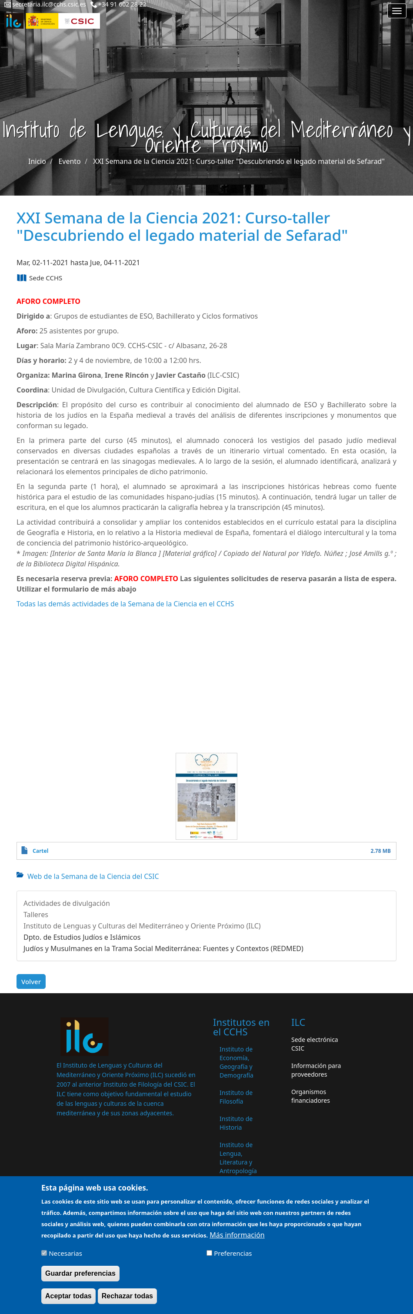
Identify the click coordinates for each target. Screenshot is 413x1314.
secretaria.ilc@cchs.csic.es (49, 4)
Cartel (40, 851)
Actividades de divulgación (66, 903)
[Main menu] (396, 10)
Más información (237, 1235)
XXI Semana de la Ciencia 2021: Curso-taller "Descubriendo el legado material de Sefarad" (239, 161)
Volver (31, 981)
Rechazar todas (127, 1296)
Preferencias (233, 1253)
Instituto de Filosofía (236, 1096)
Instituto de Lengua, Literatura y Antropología (238, 1158)
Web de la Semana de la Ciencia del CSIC (93, 876)
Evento (69, 161)
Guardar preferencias (80, 1273)
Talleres (35, 914)
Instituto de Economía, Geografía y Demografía (236, 1062)
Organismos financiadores (310, 1096)
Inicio (37, 161)
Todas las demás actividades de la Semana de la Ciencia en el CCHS (125, 604)
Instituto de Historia (236, 1122)
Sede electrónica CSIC (314, 1043)
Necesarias (65, 1253)
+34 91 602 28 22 (122, 4)
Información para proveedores (316, 1069)
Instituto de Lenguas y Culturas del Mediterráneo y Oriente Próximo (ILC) (142, 926)
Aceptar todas (68, 1296)
